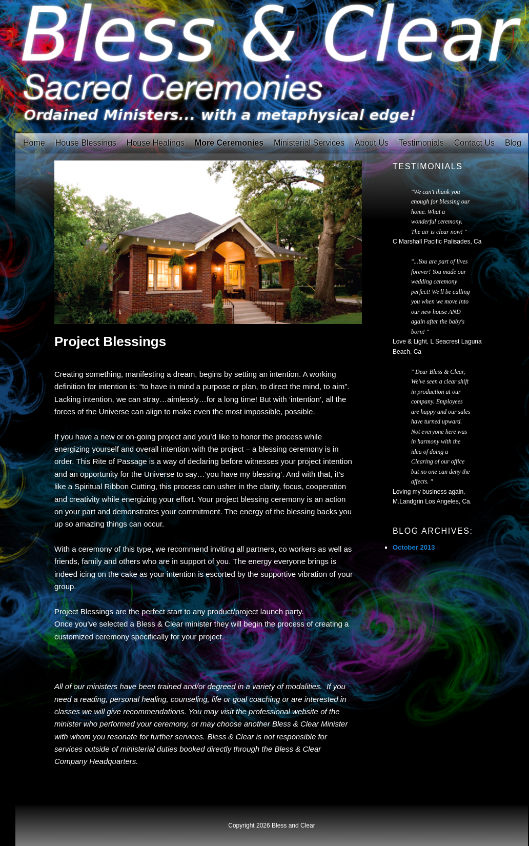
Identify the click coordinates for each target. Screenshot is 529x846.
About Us (372, 142)
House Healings (156, 142)
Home (34, 142)
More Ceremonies (229, 142)
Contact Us (474, 142)
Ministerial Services (309, 142)
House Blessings (85, 142)
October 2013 (414, 547)
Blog (513, 142)
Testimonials (421, 142)
